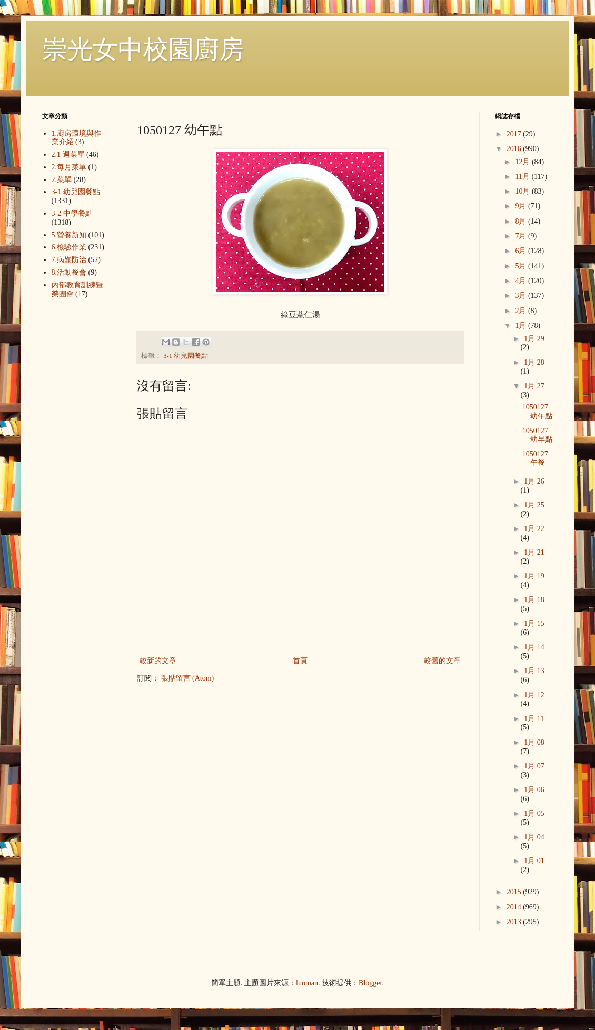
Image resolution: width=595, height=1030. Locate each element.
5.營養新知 (69, 235)
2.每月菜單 (69, 167)
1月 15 (534, 623)
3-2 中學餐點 (72, 213)
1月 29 (534, 339)
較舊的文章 (442, 661)
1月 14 (534, 647)
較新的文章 (158, 661)
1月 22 (534, 529)
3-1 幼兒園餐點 (185, 355)
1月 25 (534, 505)
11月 (523, 177)
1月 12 (534, 695)
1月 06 (534, 790)
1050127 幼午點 (537, 411)
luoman (307, 983)
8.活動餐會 (69, 272)
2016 (515, 149)
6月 (521, 251)
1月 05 (534, 813)
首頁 (300, 661)
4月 (521, 281)
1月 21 (534, 552)
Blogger (370, 983)
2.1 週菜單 (68, 154)
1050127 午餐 (535, 458)
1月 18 (534, 600)
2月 (521, 311)
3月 (521, 295)
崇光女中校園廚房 (143, 49)
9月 (521, 206)
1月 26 (534, 481)
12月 (523, 162)
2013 (515, 922)
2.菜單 (62, 180)
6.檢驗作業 (69, 247)
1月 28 (534, 362)
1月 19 (534, 576)
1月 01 (534, 861)
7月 (521, 236)
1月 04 (534, 837)
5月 (521, 266)
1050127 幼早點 (537, 435)
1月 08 (534, 742)
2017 (515, 134)
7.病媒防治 (69, 260)
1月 (521, 325)
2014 (515, 907)
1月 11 (534, 719)
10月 (523, 191)
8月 (521, 221)
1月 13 (534, 671)
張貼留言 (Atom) (187, 678)
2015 (515, 892)
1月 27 (534, 386)
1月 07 (534, 766)
